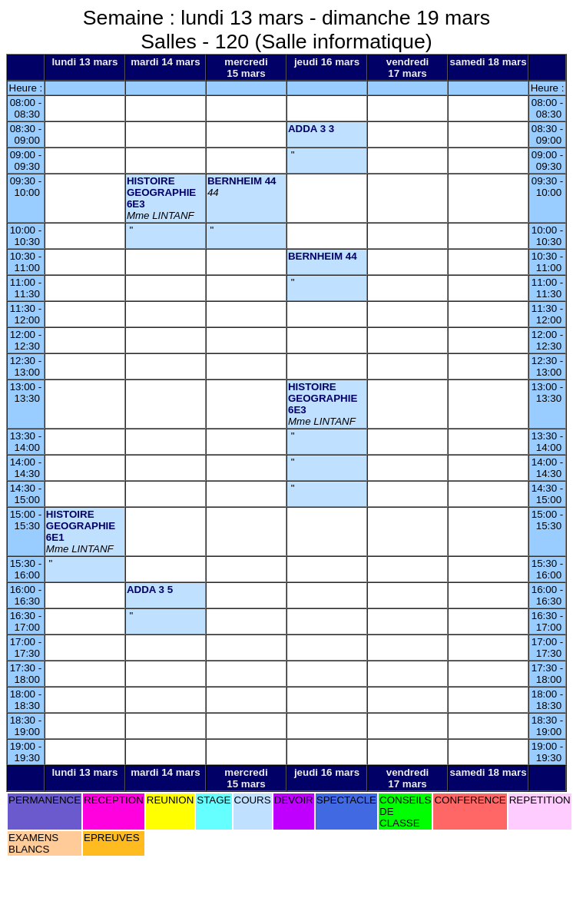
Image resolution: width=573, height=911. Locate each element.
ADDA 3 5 (150, 589)
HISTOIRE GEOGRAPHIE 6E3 (161, 192)
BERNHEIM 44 (242, 181)
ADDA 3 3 (311, 128)
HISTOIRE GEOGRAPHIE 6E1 (80, 526)
